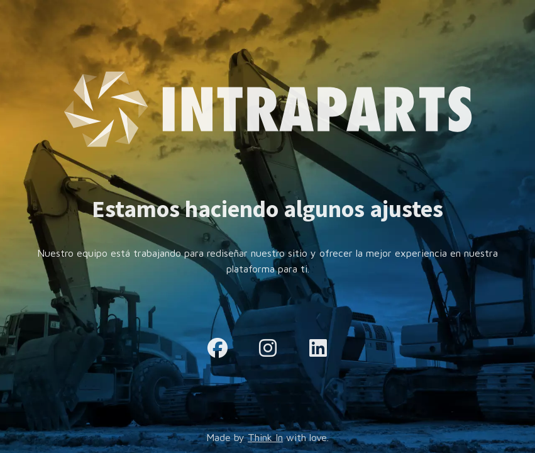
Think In (265, 437)
